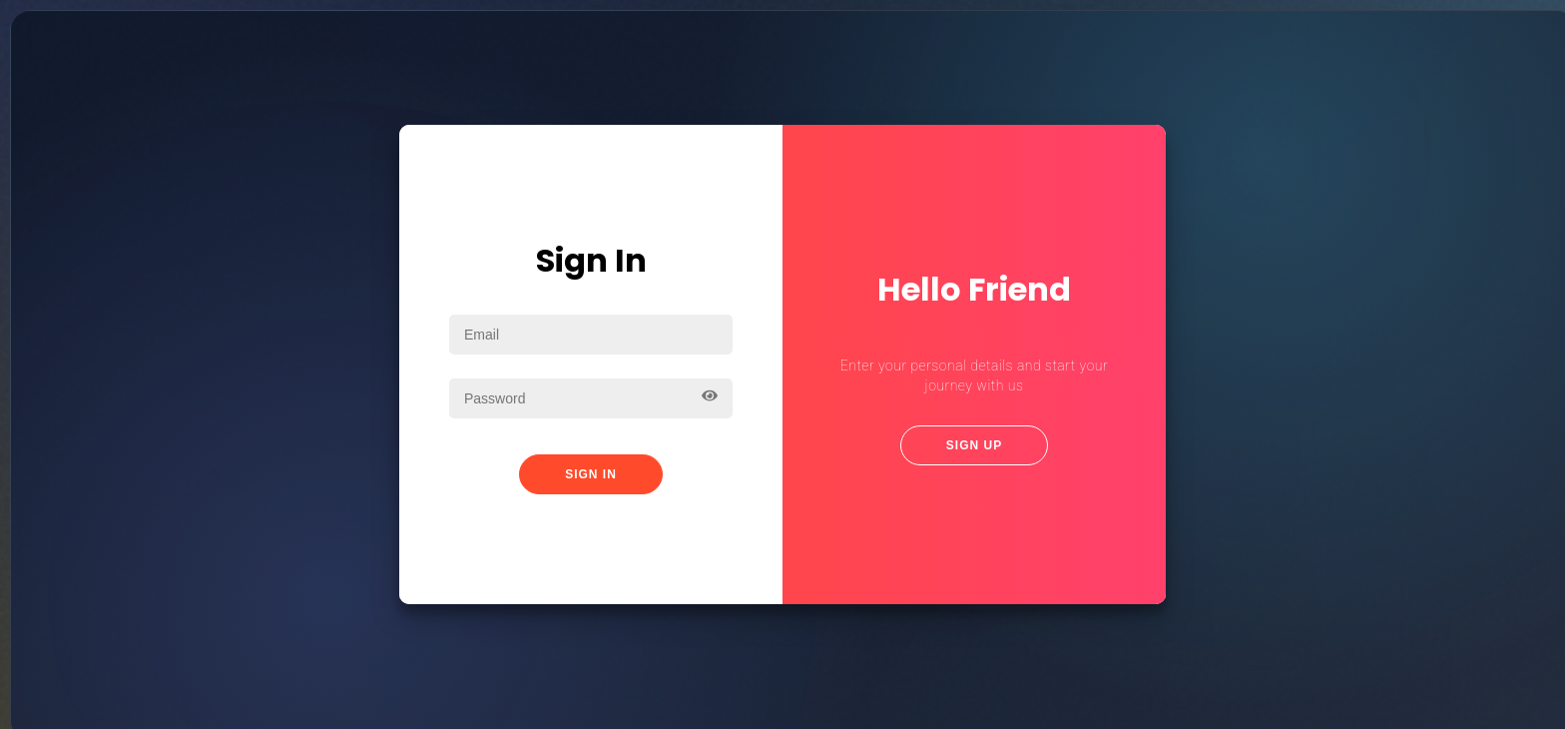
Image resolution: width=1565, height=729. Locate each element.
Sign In (591, 474)
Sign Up (974, 445)
